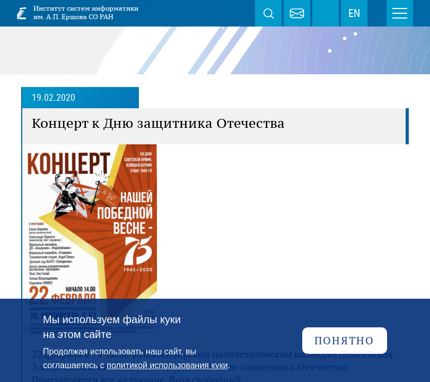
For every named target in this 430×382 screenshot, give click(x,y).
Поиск (268, 13)
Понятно (344, 340)
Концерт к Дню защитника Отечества (158, 123)
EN (354, 13)
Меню (400, 13)
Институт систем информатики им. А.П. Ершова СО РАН (85, 12)
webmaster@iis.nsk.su (297, 13)
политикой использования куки (167, 365)
